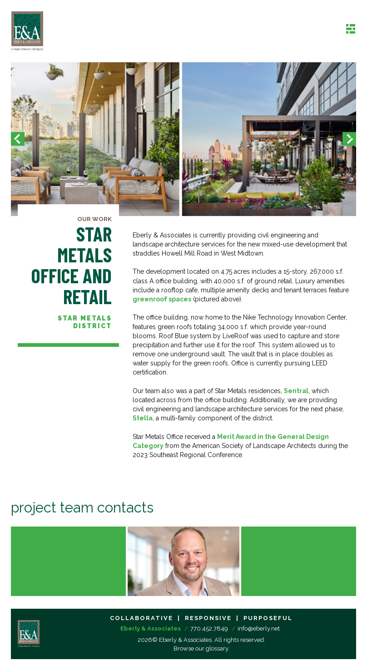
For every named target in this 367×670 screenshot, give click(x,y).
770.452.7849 (209, 628)
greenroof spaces (162, 299)
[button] (18, 139)
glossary (217, 648)
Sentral (296, 390)
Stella (143, 418)
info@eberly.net (259, 628)
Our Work (94, 219)
